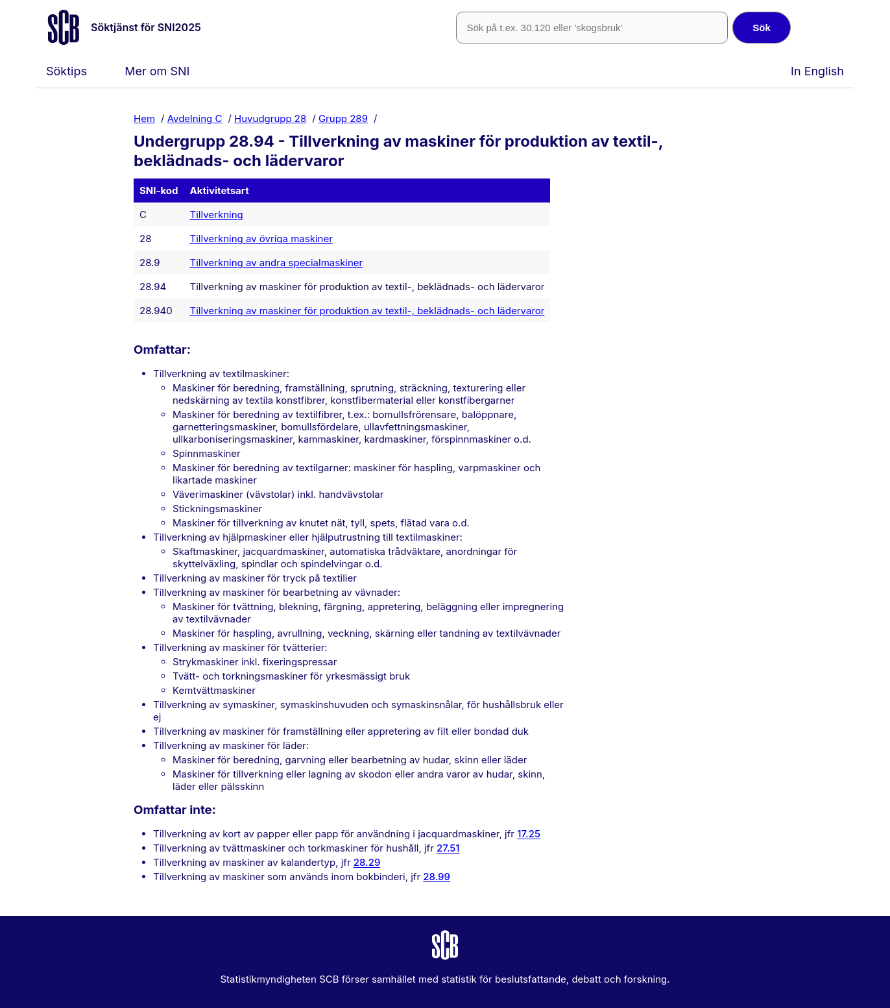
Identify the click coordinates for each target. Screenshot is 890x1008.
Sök (761, 27)
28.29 (367, 862)
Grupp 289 (343, 118)
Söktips (66, 71)
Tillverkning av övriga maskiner (261, 238)
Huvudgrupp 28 (270, 118)
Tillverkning (216, 214)
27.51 (448, 848)
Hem (144, 118)
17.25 (528, 834)
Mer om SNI (157, 71)
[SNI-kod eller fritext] (591, 27)
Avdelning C (194, 118)
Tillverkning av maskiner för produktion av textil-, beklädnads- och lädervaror (367, 310)
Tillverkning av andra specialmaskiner (276, 262)
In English (817, 71)
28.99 (436, 876)
